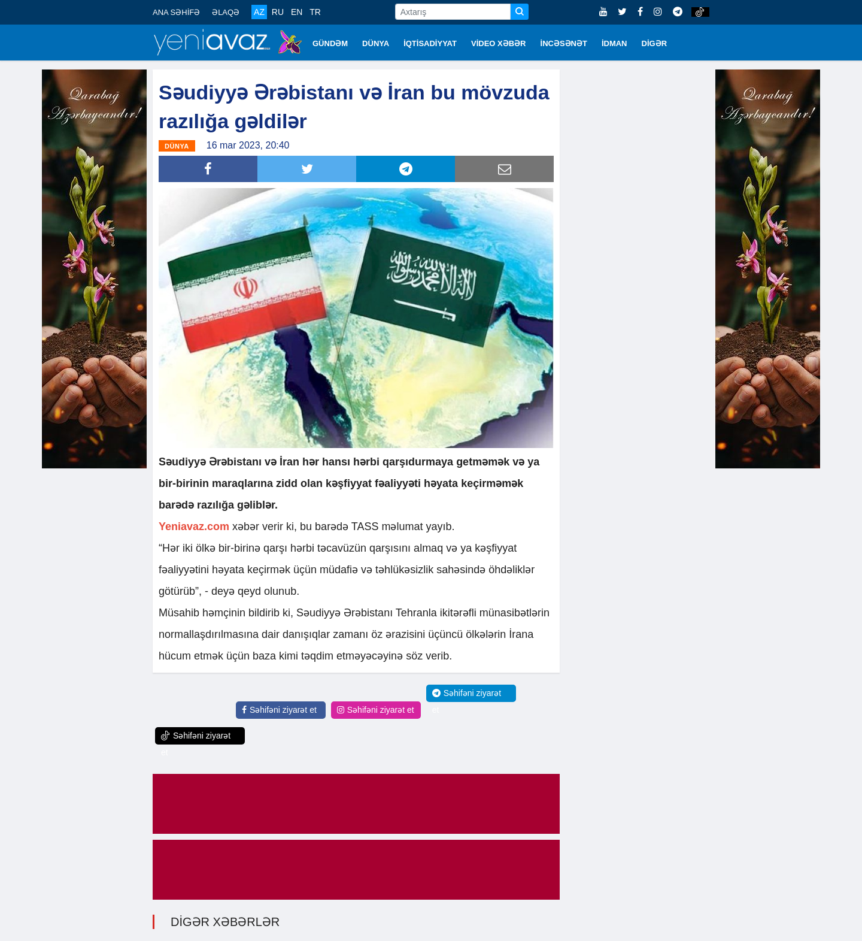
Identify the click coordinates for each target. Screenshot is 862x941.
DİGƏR (654, 43)
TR (315, 12)
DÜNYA (375, 43)
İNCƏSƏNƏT (564, 43)
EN (296, 12)
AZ (259, 12)
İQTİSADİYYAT (430, 43)
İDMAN (614, 43)
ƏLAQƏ (225, 12)
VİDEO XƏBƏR (498, 43)
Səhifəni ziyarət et (279, 710)
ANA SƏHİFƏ (176, 12)
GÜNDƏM (330, 43)
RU (278, 12)
